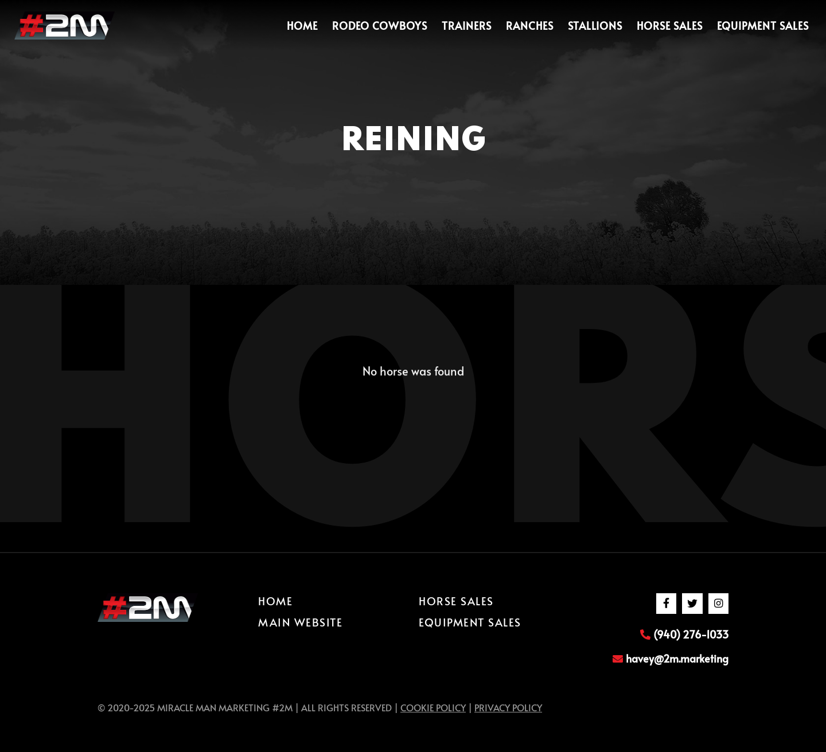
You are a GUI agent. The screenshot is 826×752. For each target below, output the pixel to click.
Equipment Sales (763, 25)
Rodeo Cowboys (379, 25)
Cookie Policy (433, 707)
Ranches (530, 25)
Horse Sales (670, 25)
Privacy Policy (508, 707)
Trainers (467, 25)
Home (302, 25)
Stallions (595, 25)
